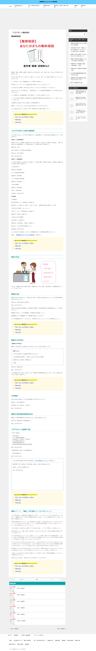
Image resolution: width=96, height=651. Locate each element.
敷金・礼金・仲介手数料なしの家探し (24, 117)
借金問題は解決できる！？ (18, 6)
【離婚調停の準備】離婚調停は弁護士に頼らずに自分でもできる (78, 78)
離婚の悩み (18, 119)
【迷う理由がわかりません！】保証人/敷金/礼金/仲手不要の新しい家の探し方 (81, 111)
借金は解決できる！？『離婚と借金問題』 (23, 640)
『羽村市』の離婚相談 (60, 628)
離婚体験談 (57, 640)
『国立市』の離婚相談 (20, 607)
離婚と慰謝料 (70, 640)
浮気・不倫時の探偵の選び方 (34, 6)
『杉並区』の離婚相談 (20, 601)
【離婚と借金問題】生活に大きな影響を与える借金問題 (78, 44)
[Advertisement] (48, 18)
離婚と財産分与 (12, 644)
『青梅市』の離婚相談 (20, 614)
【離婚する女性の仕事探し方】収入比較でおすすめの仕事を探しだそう (78, 55)
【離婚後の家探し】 (46, 6)
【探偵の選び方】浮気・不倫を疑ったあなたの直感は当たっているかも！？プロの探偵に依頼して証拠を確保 (78, 49)
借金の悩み (18, 122)
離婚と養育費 (20, 644)
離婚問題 (27, 644)
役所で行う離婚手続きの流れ (77, 82)
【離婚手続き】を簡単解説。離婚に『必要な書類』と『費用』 (78, 64)
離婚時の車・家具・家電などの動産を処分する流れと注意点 (81, 98)
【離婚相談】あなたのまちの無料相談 (48, 1)
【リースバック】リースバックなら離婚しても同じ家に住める (81, 118)
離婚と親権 (77, 640)
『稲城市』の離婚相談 (20, 594)
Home (10, 6)
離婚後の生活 (83, 6)
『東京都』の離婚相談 (16, 36)
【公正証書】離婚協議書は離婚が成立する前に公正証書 (78, 74)
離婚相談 (76, 6)
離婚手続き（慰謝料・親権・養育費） (61, 6)
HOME (10, 640)
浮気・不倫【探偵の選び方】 (40, 640)
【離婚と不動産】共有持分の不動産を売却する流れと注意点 (81, 105)
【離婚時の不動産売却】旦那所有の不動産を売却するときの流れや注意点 (81, 92)
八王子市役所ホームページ (41, 460)
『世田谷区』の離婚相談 (20, 620)
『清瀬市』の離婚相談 (20, 588)
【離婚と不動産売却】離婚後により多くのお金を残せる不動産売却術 (78, 59)
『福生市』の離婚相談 (14, 628)
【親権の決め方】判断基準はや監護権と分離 (78, 69)
